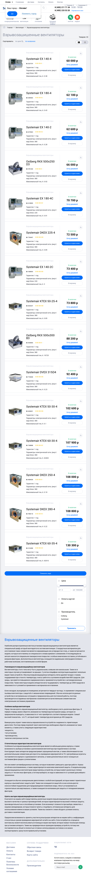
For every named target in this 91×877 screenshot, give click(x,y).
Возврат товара (34, 851)
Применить (71, 628)
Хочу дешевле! (72, 64)
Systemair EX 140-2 (38, 127)
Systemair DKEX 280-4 (40, 509)
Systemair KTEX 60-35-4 (41, 543)
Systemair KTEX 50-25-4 (41, 301)
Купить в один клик (72, 69)
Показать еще (45, 573)
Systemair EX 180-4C (39, 198)
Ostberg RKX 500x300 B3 (40, 336)
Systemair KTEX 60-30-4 (41, 441)
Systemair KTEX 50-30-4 (41, 406)
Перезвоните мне (77, 10)
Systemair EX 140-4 (38, 59)
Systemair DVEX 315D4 (41, 372)
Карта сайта (32, 855)
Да (12, 14)
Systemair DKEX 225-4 (40, 232)
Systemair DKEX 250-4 (40, 475)
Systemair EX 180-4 (38, 93)
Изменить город (29, 13)
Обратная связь (34, 847)
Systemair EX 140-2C (39, 267)
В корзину (72, 75)
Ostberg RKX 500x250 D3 (40, 163)
